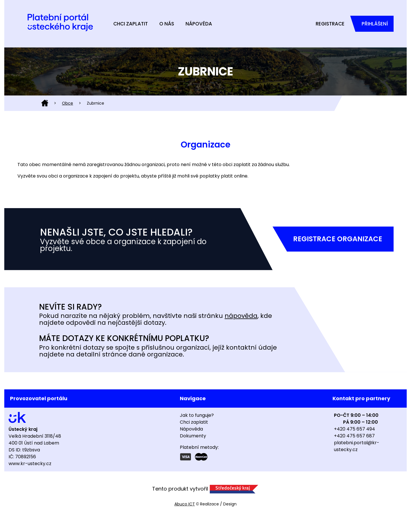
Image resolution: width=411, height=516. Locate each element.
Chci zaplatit (130, 23)
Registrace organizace (337, 239)
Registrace (330, 23)
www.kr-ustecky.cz (30, 463)
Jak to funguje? (197, 415)
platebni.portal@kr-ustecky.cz (356, 446)
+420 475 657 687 (354, 436)
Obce (67, 103)
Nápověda (199, 23)
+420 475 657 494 (354, 429)
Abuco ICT (184, 504)
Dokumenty (193, 436)
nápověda (241, 315)
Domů (44, 103)
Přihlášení (375, 23)
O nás (166, 23)
